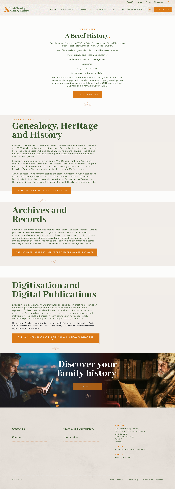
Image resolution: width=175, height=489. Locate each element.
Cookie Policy (133, 480)
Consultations (67, 9)
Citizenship (101, 9)
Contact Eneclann (87, 94)
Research (85, 9)
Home (53, 9)
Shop (140, 2)
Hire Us (87, 387)
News (148, 2)
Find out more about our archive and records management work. (55, 252)
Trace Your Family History (79, 429)
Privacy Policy (147, 480)
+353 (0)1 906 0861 (123, 457)
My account (158, 2)
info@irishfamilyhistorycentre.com (130, 450)
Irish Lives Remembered (132, 9)
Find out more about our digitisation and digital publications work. (55, 338)
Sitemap (159, 480)
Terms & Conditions (116, 480)
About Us (130, 2)
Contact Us (162, 9)
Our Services (71, 437)
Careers (16, 437)
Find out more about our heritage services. (42, 191)
